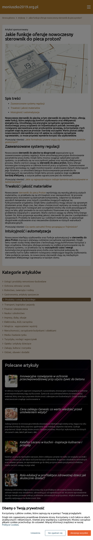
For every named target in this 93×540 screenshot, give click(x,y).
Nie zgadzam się (55, 533)
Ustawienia (35, 533)
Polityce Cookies (10, 525)
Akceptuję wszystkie (79, 533)
